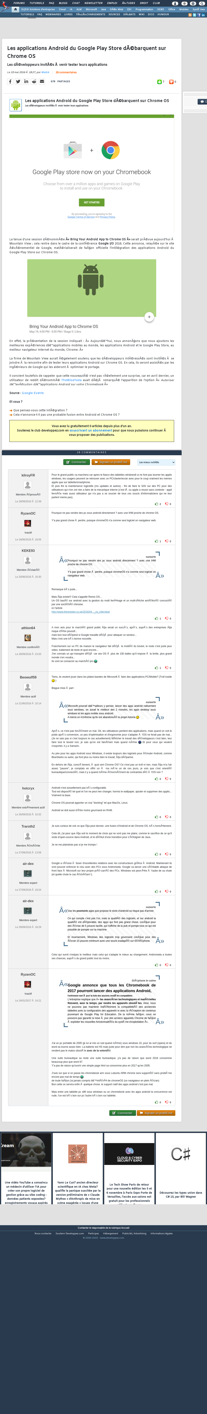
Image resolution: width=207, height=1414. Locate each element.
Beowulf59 (28, 750)
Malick (45, 96)
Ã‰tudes (128, 3)
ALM (79, 9)
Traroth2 (28, 899)
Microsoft (91, 9)
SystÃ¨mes (199, 9)
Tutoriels (36, 3)
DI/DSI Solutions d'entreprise (38, 9)
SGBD (160, 9)
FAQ (51, 3)
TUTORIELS (27, 14)
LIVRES (68, 14)
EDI (129, 9)
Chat (76, 3)
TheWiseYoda (71, 404)
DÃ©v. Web (116, 9)
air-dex (28, 936)
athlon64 (28, 700)
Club (156, 3)
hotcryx (28, 861)
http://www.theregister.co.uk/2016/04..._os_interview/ (81, 684)
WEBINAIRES (53, 14)
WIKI (142, 14)
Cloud (62, 9)
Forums (19, 3)
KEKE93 (28, 623)
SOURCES (114, 14)
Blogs (63, 3)
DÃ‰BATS (129, 14)
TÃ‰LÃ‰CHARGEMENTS (90, 14)
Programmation (144, 9)
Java (103, 9)
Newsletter (93, 3)
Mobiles (183, 9)
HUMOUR (163, 14)
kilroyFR (28, 548)
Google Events (33, 418)
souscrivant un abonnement (91, 455)
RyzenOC (28, 586)
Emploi (112, 3)
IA (71, 9)
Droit (144, 3)
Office (171, 9)
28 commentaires (66, 97)
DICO (151, 14)
